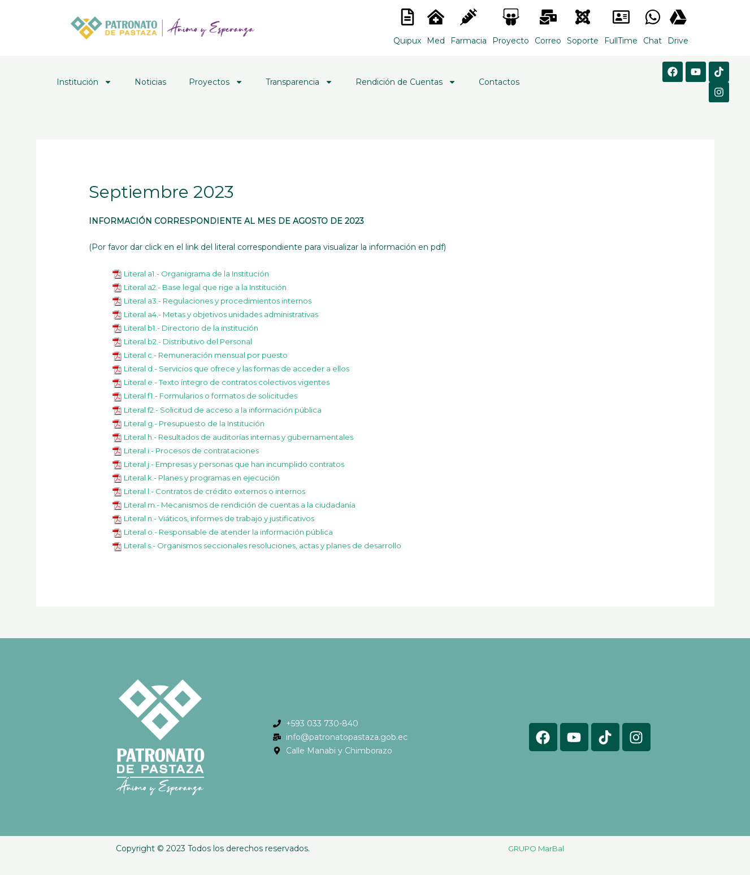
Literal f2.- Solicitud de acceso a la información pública (229, 410)
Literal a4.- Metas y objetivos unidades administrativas (229, 314)
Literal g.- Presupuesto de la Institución (201, 423)
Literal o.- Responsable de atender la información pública (235, 532)
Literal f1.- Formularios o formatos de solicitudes (217, 396)
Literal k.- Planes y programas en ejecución (208, 478)
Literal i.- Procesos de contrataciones (196, 450)
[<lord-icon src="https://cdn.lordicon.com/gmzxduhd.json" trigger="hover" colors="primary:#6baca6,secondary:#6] (621, 16)
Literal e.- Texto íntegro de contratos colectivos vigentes (234, 382)
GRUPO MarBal (536, 848)
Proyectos (216, 82)
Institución (84, 82)
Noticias (150, 82)
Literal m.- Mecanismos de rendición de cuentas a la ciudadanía (248, 505)
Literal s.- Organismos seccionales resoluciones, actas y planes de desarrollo (271, 545)
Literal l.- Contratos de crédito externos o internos (221, 491)
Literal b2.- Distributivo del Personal (193, 341)
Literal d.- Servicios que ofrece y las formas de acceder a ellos (243, 368)
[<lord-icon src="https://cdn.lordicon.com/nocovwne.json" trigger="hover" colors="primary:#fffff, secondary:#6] (407, 16)
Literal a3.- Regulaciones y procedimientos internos (224, 301)
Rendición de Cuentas (406, 82)
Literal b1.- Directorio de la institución (196, 328)
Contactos (499, 82)
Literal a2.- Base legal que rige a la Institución (212, 287)
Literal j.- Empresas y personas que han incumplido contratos (243, 464)
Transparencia (299, 82)
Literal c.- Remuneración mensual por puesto (212, 355)
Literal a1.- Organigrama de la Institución (202, 273)
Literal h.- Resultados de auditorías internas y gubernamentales (248, 437)
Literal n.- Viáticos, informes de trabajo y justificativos (227, 518)
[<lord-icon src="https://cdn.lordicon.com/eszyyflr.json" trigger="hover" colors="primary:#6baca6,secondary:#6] (582, 16)
